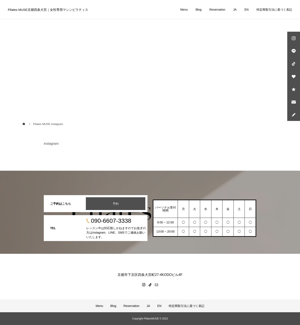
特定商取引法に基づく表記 (274, 9)
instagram (51, 143)
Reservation (217, 9)
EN (247, 9)
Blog (198, 9)
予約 (116, 203)
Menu (184, 9)
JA (234, 9)
